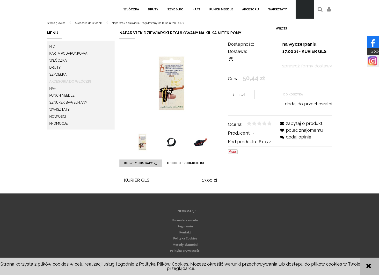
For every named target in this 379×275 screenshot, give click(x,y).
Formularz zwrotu (185, 220)
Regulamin (185, 226)
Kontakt (185, 232)
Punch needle (61, 95)
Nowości (57, 116)
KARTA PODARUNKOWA (68, 53)
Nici (52, 46)
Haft (53, 88)
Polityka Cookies (185, 238)
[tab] (140, 163)
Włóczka (58, 60)
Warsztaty (59, 109)
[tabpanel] (226, 180)
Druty (55, 67)
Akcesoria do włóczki (70, 81)
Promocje (58, 123)
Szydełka (57, 74)
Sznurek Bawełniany (68, 102)
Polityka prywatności (185, 251)
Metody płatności (185, 245)
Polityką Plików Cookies (163, 264)
